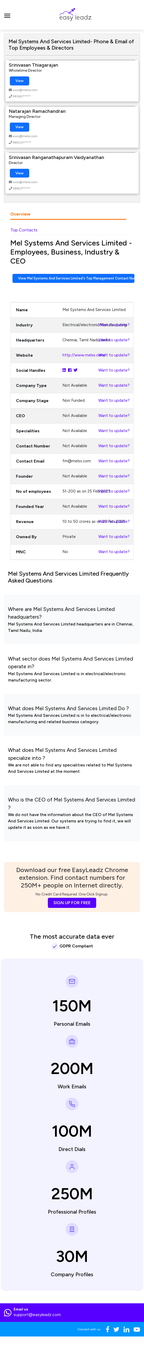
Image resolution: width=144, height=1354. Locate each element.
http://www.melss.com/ (84, 355)
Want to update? (114, 324)
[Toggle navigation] (7, 15)
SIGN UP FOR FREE (72, 902)
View (19, 81)
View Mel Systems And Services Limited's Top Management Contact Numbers (76, 278)
